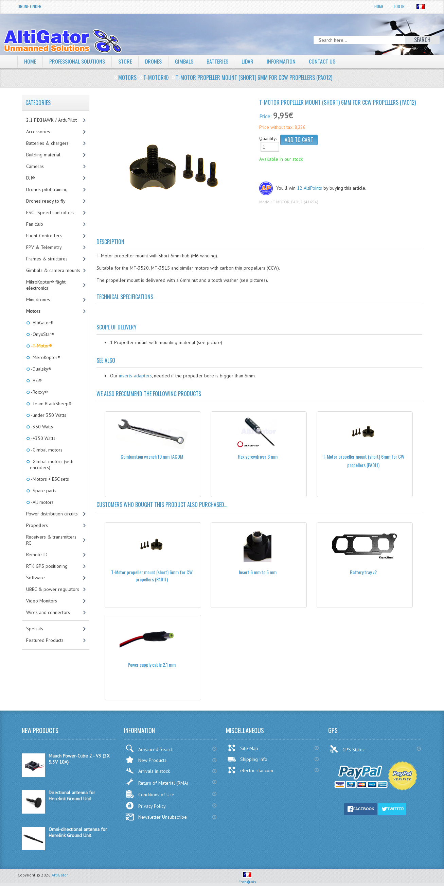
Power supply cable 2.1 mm (152, 664)
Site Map (242, 748)
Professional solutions (77, 61)
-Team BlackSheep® (51, 404)
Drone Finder (29, 6)
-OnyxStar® (42, 334)
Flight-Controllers (44, 236)
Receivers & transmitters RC (51, 540)
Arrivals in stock (147, 771)
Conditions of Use (149, 794)
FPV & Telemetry (44, 247)
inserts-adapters (135, 376)
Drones (153, 61)
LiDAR (248, 61)
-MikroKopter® (45, 357)
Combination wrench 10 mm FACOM (152, 456)
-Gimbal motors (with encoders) (51, 464)
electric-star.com (250, 770)
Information (281, 61)
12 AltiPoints (309, 188)
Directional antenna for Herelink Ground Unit (72, 795)
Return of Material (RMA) (156, 782)
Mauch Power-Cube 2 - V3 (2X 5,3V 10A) (79, 759)
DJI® (30, 178)
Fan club (34, 224)
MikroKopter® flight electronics (46, 285)
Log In (399, 6)
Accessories (38, 132)
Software (35, 578)
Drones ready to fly (46, 201)
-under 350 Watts (48, 415)
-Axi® (36, 380)
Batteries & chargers (47, 143)
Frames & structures (47, 259)
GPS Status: (348, 749)
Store (125, 61)
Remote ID (37, 554)
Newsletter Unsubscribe (156, 817)
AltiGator (60, 875)
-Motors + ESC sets (49, 479)
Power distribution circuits (52, 514)
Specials (34, 629)
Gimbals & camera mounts (53, 270)
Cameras (35, 166)
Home (379, 6)
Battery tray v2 (363, 572)
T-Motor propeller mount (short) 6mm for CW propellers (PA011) (152, 575)
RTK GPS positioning (47, 566)
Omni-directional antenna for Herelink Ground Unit (78, 832)
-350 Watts (41, 427)
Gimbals (184, 61)
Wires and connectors (48, 612)
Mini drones (38, 299)
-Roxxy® (39, 392)
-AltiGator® (41, 323)
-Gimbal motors (46, 450)
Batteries (218, 61)
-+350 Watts (42, 438)
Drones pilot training (47, 189)
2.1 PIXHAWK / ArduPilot (51, 120)
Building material (43, 155)
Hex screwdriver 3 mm (258, 456)
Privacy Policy (145, 805)
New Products (145, 759)
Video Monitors (41, 601)
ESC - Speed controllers (50, 212)
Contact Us (322, 61)
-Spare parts (43, 491)
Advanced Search (149, 748)
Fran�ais (247, 879)
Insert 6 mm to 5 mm (258, 572)
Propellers (37, 525)
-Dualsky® (40, 369)
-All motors (42, 502)
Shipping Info (247, 759)
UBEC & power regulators (52, 589)
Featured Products (45, 640)
